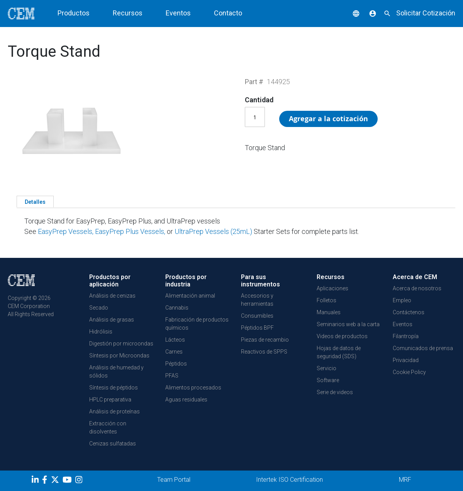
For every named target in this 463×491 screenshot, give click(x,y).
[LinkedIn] (36, 481)
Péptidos (176, 364)
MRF (405, 479)
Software (328, 380)
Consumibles (257, 316)
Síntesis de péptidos (113, 387)
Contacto (228, 13)
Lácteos (175, 340)
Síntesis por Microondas (119, 355)
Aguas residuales (186, 399)
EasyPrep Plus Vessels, (131, 231)
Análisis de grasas (111, 320)
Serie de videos (335, 392)
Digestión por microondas (121, 343)
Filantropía (406, 336)
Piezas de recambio (265, 340)
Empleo (402, 300)
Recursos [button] (127, 13)
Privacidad (406, 360)
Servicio (326, 368)
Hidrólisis (100, 331)
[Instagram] (79, 481)
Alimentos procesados (193, 387)
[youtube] (68, 481)
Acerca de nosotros (417, 288)
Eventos (178, 13)
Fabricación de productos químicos (197, 324)
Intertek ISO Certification (289, 479)
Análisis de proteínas (114, 411)
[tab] (35, 201)
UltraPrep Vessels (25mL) (214, 231)
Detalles (35, 202)
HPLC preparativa (110, 399)
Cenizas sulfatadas (112, 443)
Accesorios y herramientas (257, 300)
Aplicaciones (332, 288)
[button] (350, 13)
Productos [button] (74, 13)
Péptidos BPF (257, 328)
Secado (98, 308)
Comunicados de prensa (423, 348)
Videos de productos (342, 336)
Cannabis (176, 308)
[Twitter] (56, 481)
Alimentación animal (190, 296)
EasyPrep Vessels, (65, 231)
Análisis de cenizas (112, 296)
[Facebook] (46, 481)
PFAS (171, 375)
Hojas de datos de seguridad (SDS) (339, 352)
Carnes (174, 352)
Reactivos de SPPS (264, 352)
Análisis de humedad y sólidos (116, 371)
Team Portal (173, 479)
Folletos (326, 300)
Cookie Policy (409, 372)
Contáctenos (408, 312)
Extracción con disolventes (107, 427)
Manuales (329, 312)
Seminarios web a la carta (348, 324)
